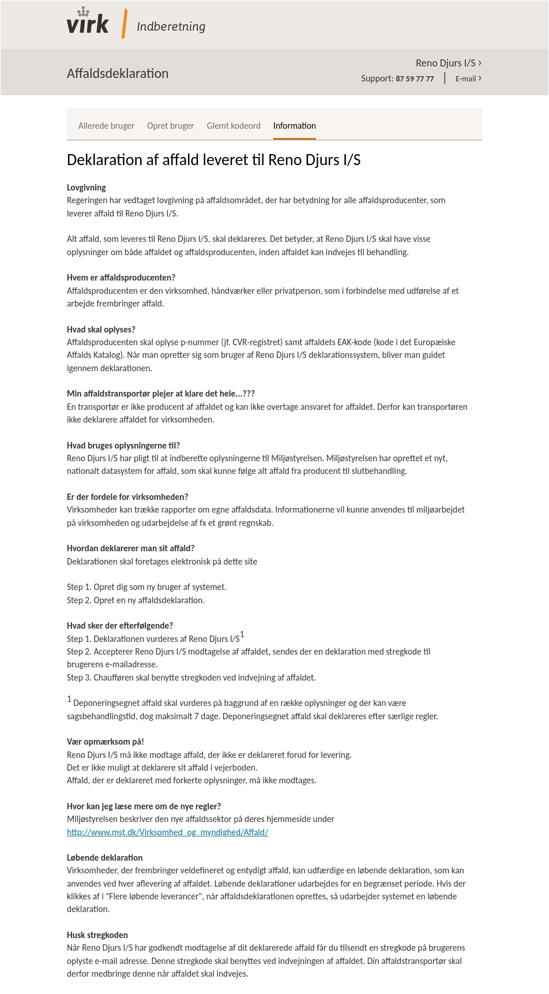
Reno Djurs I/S (449, 63)
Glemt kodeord (234, 125)
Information (294, 125)
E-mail (469, 79)
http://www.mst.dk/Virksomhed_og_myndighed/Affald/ (167, 832)
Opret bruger (170, 125)
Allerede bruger (106, 125)
